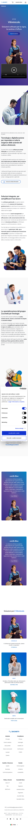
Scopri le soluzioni (14, 33)
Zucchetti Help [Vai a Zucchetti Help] (20, 796)
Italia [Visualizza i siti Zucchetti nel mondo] (14, 824)
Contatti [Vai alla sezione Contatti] (7, 752)
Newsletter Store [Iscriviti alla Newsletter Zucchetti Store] (20, 799)
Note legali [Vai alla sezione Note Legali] (20, 742)
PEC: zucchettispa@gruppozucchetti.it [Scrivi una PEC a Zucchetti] (14, 807)
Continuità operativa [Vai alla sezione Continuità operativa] (7, 772)
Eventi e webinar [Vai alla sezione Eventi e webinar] (7, 742)
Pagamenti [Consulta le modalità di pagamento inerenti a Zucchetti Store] (20, 792)
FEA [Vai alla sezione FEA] (8, 786)
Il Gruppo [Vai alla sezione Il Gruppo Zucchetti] (7, 739)
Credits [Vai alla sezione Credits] (20, 752)
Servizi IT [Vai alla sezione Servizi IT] (8, 782)
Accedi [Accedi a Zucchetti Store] (20, 782)
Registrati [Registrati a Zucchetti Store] (20, 786)
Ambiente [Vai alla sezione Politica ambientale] (20, 769)
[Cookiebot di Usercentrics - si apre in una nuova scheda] (20, 389)
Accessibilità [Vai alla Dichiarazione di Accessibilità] (20, 772)
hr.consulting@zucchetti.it (12, 444)
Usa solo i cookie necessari (14, 438)
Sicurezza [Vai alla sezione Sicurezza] (7, 769)
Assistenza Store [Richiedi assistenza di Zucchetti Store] (20, 789)
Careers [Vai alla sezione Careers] (7, 755)
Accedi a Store (19, 2)
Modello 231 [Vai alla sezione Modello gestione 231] (20, 745)
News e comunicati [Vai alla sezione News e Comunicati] (7, 749)
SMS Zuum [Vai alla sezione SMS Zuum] (7, 789)
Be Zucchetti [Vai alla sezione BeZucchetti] (7, 745)
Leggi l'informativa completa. (16, 401)
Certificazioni (20, 749)
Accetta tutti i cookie (14, 433)
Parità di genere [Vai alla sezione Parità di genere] (20, 766)
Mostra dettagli (19, 428)
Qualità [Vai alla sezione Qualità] (7, 766)
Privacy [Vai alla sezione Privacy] (20, 739)
